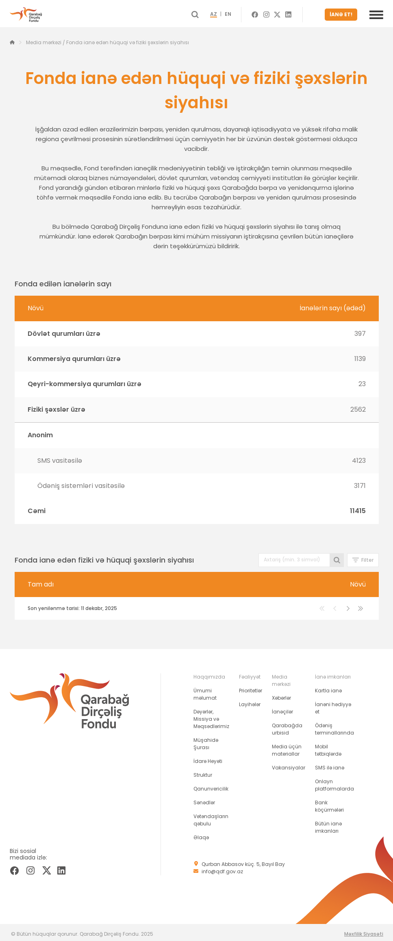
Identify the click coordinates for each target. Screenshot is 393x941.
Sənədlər (204, 799)
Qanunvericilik (210, 785)
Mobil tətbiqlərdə (328, 747)
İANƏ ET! (343, 12)
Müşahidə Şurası (205, 740)
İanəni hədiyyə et (333, 705)
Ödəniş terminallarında (334, 726)
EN (242, 13)
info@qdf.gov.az (222, 868)
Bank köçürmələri (329, 803)
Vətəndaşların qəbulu (210, 817)
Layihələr (250, 701)
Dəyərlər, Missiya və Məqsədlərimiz (211, 715)
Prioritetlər (250, 687)
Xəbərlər (281, 694)
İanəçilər (282, 708)
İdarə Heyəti (207, 757)
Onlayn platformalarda (334, 782)
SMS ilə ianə (329, 764)
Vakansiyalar (288, 764)
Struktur (202, 771)
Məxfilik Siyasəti (363, 930)
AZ (228, 13)
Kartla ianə (328, 687)
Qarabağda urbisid (287, 726)
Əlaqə (201, 834)
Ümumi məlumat (205, 691)
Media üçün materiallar (287, 747)
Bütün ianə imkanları (328, 824)
